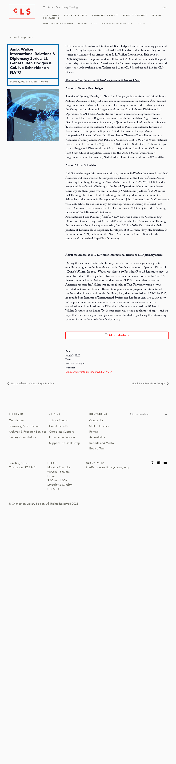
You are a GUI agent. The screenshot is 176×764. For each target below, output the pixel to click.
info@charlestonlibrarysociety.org (107, 467)
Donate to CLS (87, 23)
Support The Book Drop (58, 23)
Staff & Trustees (99, 426)
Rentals (94, 431)
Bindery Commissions (22, 437)
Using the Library (135, 15)
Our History (51, 15)
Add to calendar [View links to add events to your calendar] (117, 335)
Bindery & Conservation (116, 23)
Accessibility (97, 437)
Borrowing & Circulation (24, 426)
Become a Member (76, 15)
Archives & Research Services (27, 431)
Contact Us (144, 23)
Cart (165, 7)
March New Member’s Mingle (149, 383)
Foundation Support (62, 437)
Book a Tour (97, 448)
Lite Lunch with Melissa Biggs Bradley (32, 383)
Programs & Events (105, 15)
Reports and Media (101, 443)
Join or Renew (58, 420)
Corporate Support (61, 431)
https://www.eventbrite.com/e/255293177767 (88, 371)
